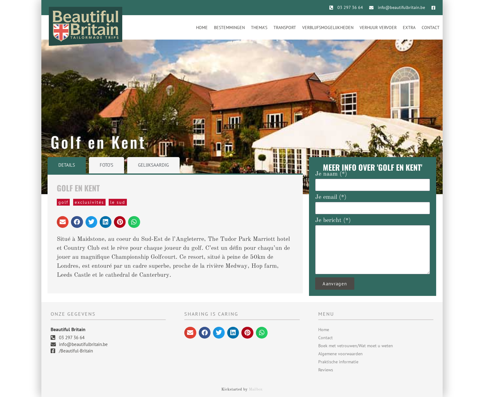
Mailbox (256, 389)
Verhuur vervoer (378, 27)
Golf (63, 202)
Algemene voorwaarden (340, 353)
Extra (409, 27)
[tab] (67, 165)
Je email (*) (330, 197)
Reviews (325, 370)
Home (202, 27)
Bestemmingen (229, 27)
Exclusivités (89, 202)
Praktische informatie (338, 362)
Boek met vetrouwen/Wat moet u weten (355, 345)
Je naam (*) (331, 174)
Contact (431, 27)
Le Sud (117, 202)
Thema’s (259, 27)
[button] (63, 222)
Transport (284, 27)
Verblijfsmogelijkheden (327, 27)
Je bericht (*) (333, 220)
